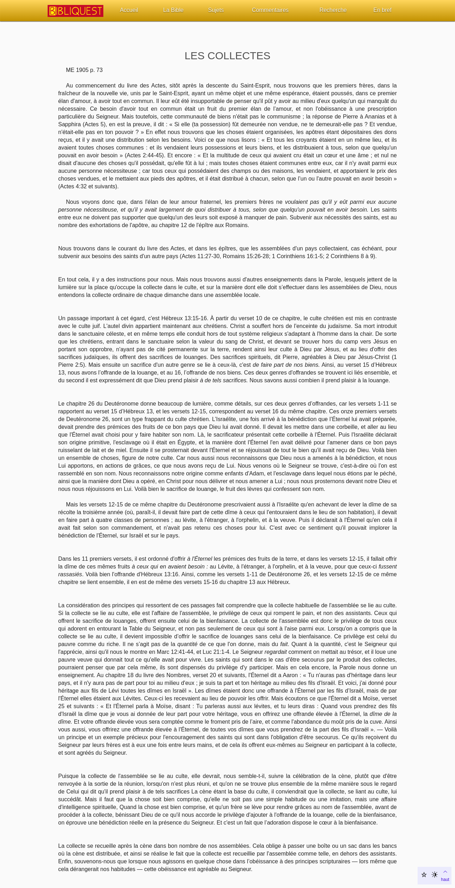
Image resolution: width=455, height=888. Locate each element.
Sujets (216, 10)
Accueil (129, 10)
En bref (383, 10)
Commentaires (270, 10)
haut (445, 875)
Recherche (333, 10)
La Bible (173, 10)
